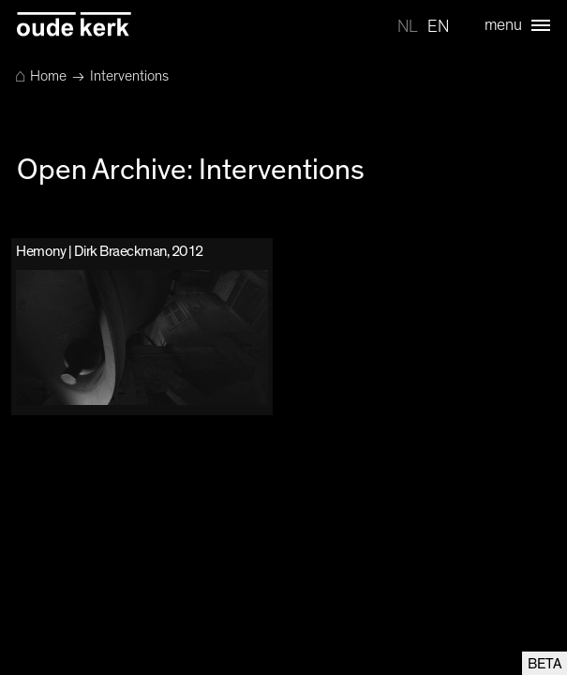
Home (41, 75)
